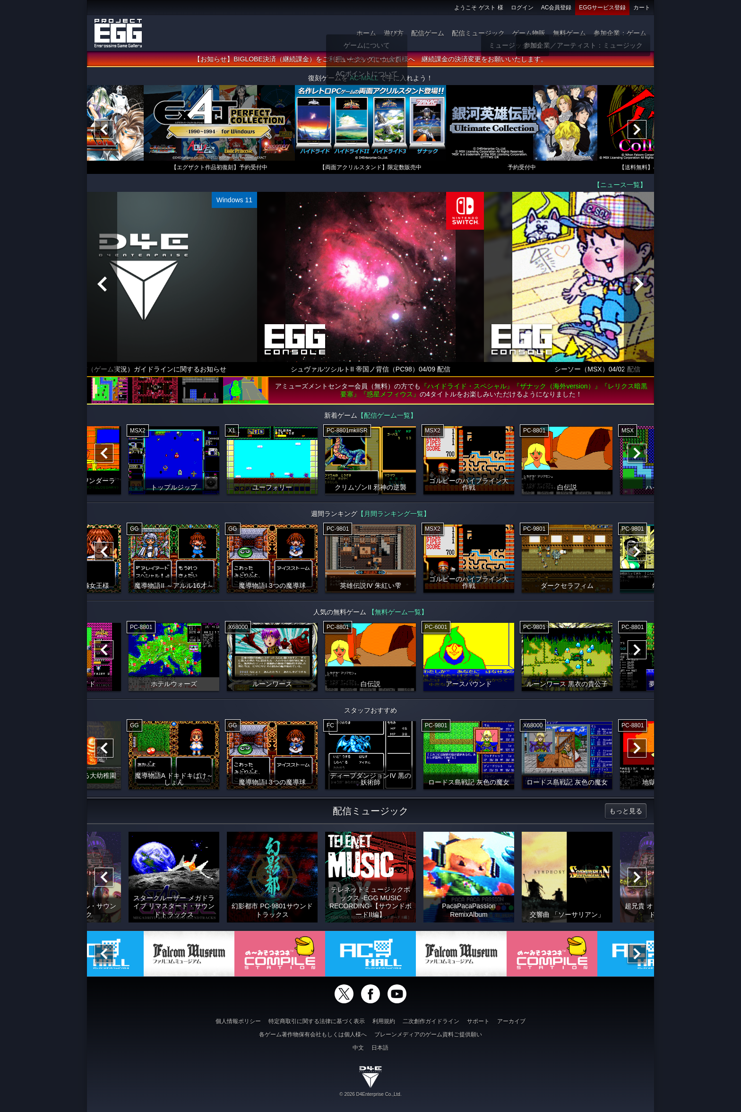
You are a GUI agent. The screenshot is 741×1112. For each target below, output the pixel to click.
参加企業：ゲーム (620, 33)
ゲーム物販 (528, 33)
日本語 (379, 1048)
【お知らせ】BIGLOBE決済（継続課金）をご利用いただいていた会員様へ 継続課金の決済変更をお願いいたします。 (370, 59)
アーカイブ (511, 1021)
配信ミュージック (478, 33)
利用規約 (383, 1021)
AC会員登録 (556, 7)
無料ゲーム (569, 33)
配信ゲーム (427, 33)
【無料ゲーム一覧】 (398, 612)
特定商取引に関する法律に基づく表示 (316, 1021)
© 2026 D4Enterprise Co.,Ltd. (370, 1094)
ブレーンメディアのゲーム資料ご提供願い (428, 1034)
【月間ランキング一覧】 (393, 514)
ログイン (522, 7)
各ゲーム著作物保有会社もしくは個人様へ (313, 1034)
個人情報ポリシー (238, 1021)
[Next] (637, 130)
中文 (358, 1048)
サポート (478, 1021)
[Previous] (104, 130)
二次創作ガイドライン (431, 1021)
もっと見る (625, 811)
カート (641, 7)
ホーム (366, 33)
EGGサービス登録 (602, 7)
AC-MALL (364, 78)
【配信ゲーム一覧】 (387, 416)
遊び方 (394, 33)
